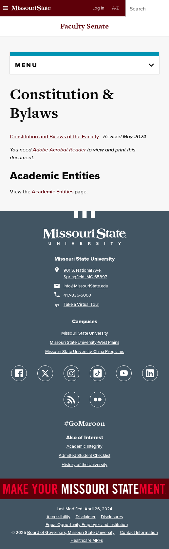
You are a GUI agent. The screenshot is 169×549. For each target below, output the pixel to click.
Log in (98, 8)
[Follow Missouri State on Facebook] (19, 373)
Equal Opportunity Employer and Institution (87, 524)
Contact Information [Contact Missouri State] (139, 532)
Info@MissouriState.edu (86, 286)
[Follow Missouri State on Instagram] (71, 373)
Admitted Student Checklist (84, 455)
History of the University (84, 464)
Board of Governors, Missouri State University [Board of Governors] (71, 532)
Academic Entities (52, 191)
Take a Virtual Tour (81, 304)
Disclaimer (86, 517)
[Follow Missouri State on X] (45, 373)
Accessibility (58, 517)
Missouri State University (84, 333)
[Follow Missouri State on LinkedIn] (150, 373)
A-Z (115, 8)
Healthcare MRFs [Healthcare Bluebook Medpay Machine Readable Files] (86, 540)
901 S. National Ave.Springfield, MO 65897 (85, 273)
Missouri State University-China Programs (84, 351)
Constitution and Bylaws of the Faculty (54, 136)
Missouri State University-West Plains (84, 342)
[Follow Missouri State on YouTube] (124, 373)
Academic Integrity (84, 446)
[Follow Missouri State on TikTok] (97, 373)
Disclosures (112, 517)
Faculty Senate (84, 26)
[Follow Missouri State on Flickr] (97, 399)
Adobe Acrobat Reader (59, 149)
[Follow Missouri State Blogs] (71, 399)
